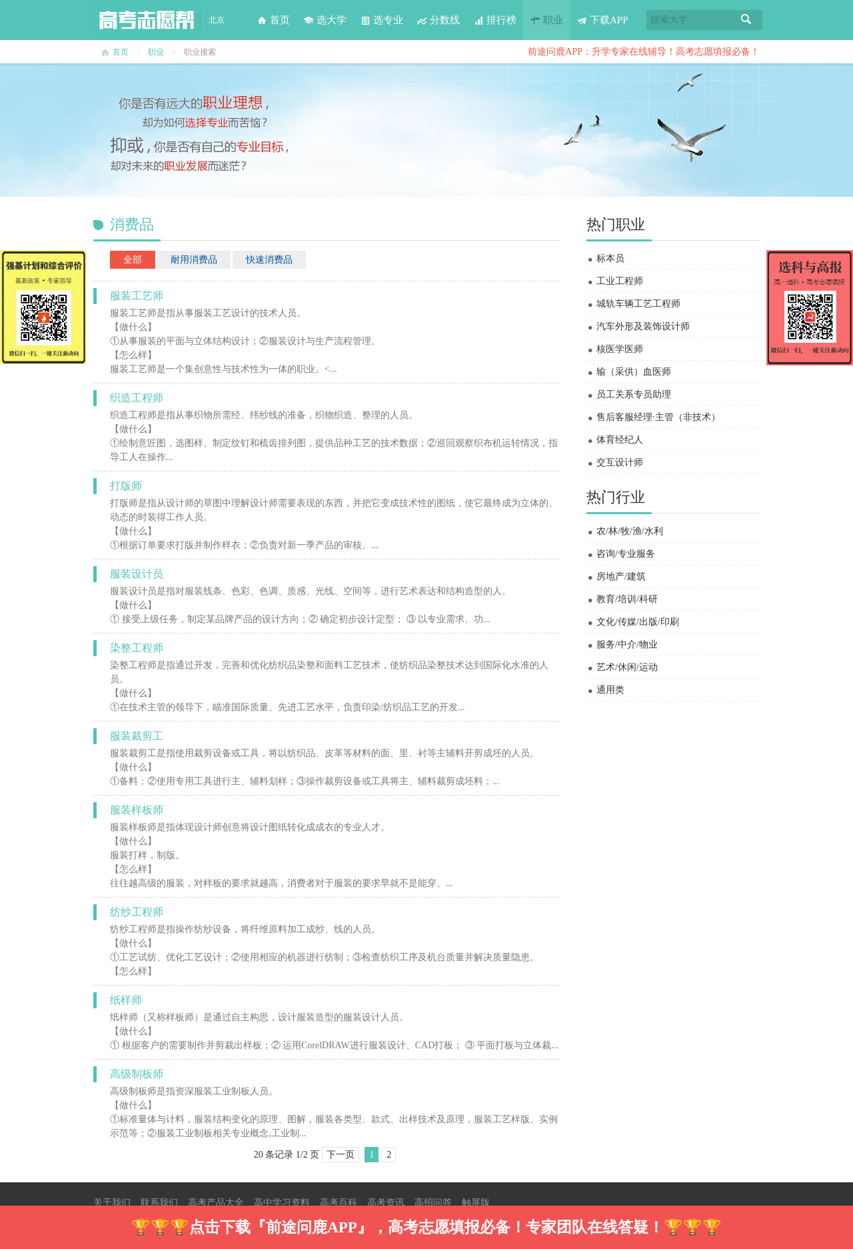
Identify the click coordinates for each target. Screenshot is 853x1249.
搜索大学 (669, 20)
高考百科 (338, 1203)
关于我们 (112, 1203)
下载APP (602, 20)
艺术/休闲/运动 (627, 667)
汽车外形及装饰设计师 (643, 326)
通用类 (610, 690)
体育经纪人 (619, 440)
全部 (132, 260)
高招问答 (433, 1203)
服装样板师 (136, 810)
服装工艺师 (136, 295)
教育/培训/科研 (627, 599)
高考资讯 (386, 1203)
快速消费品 (269, 260)
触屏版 (476, 1203)
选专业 (381, 20)
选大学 (325, 20)
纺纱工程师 (136, 912)
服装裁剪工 (136, 736)
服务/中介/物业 (627, 645)
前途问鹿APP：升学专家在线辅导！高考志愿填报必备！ (644, 52)
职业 (546, 20)
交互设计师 (619, 462)
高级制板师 (136, 1074)
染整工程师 (136, 648)
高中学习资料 (282, 1203)
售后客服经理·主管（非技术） (658, 417)
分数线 (438, 20)
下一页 (341, 1155)
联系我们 (159, 1203)
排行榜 (494, 20)
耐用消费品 (194, 260)
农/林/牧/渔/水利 (629, 531)
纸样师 (126, 1000)
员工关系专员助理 (633, 394)
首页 (273, 20)
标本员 (610, 258)
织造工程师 (136, 397)
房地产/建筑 (621, 576)
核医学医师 (619, 349)
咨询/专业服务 (625, 554)
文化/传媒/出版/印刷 (637, 622)
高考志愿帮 (146, 20)
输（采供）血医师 (633, 372)
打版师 (126, 485)
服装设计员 (136, 573)
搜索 (746, 20)
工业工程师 (619, 281)
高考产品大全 (216, 1203)
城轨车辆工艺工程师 (638, 304)
